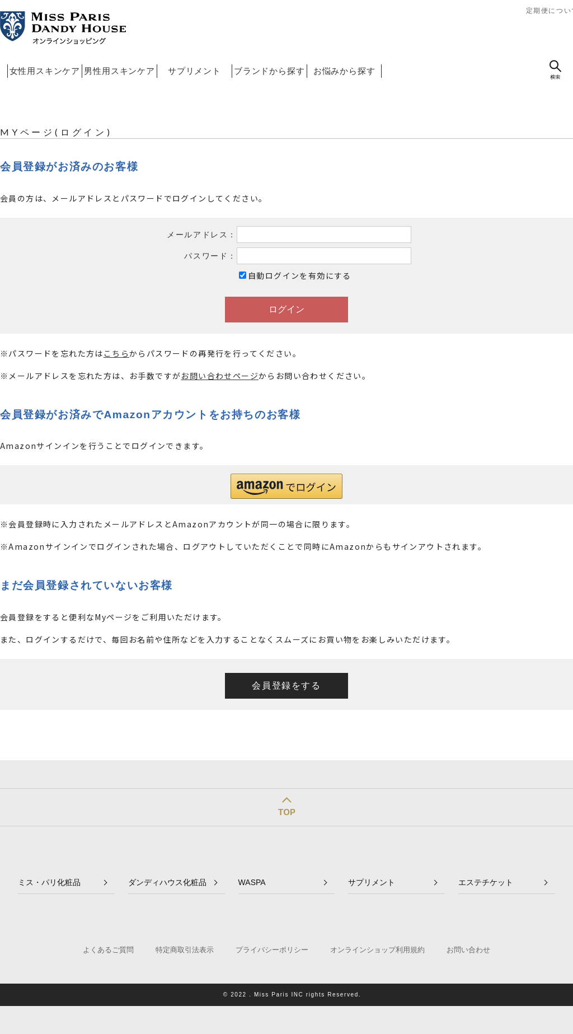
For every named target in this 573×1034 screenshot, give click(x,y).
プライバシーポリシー (272, 950)
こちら (116, 353)
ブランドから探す (269, 71)
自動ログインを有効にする (299, 275)
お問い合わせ (468, 950)
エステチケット (485, 882)
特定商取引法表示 (185, 950)
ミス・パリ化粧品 (49, 882)
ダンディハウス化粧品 (167, 882)
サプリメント (194, 71)
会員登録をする (286, 685)
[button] (286, 486)
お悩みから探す (344, 71)
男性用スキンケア (119, 71)
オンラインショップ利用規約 (377, 950)
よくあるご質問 (108, 950)
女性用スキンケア (45, 71)
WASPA (252, 882)
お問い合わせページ (220, 375)
